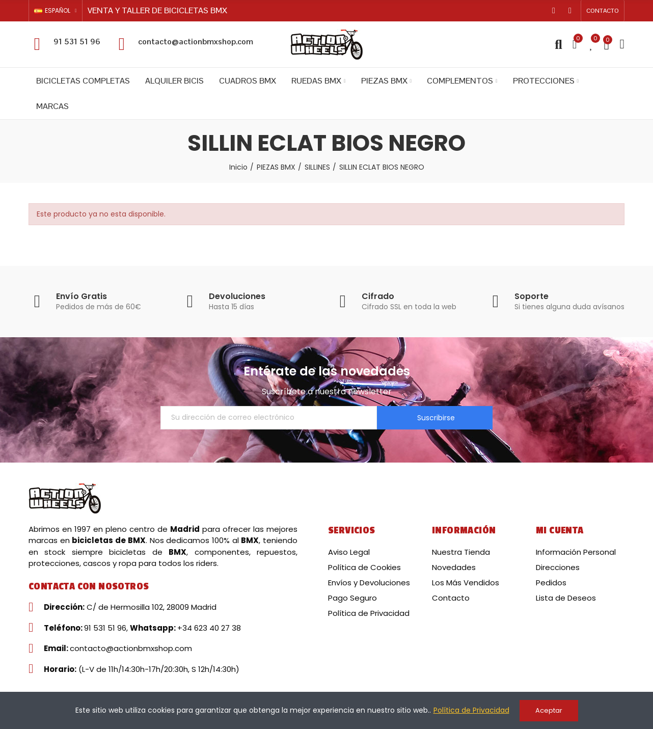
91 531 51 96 (76, 41)
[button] (602, 10)
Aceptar (548, 710)
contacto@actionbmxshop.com (195, 41)
